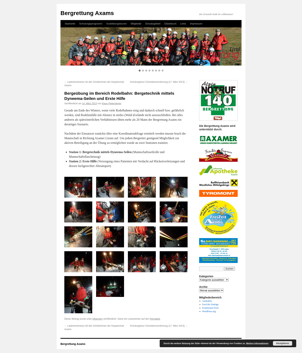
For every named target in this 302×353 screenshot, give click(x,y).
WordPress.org (209, 311)
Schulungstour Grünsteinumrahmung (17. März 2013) (159, 82)
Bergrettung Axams (72, 343)
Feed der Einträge (210, 304)
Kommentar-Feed (210, 308)
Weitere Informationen (257, 343)
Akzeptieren (282, 343)
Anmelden (207, 301)
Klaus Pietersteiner (111, 103)
